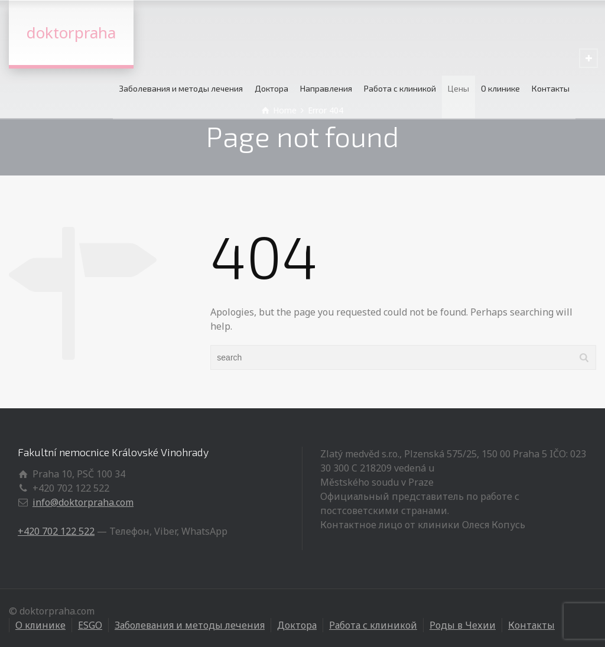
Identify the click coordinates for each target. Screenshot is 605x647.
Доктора (271, 88)
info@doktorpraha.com (83, 502)
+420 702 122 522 (56, 531)
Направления (326, 88)
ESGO (90, 625)
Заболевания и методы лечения (181, 88)
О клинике (500, 88)
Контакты (551, 88)
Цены (458, 88)
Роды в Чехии (463, 625)
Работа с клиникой (400, 88)
